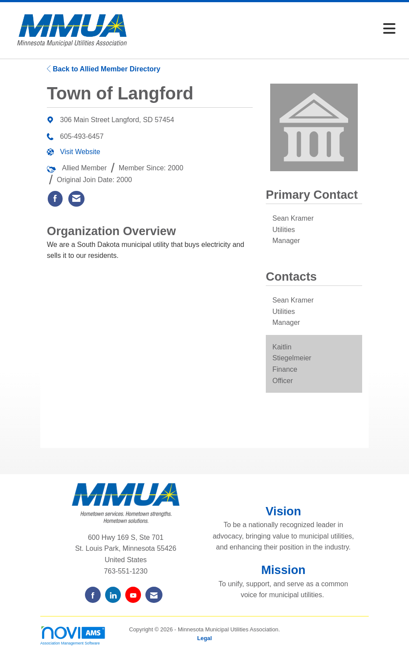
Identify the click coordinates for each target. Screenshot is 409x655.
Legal (204, 638)
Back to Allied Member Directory (103, 69)
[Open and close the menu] (268, 29)
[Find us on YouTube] (133, 595)
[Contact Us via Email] (153, 595)
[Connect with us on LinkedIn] (113, 595)
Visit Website (80, 151)
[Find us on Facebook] (93, 595)
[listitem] (55, 199)
